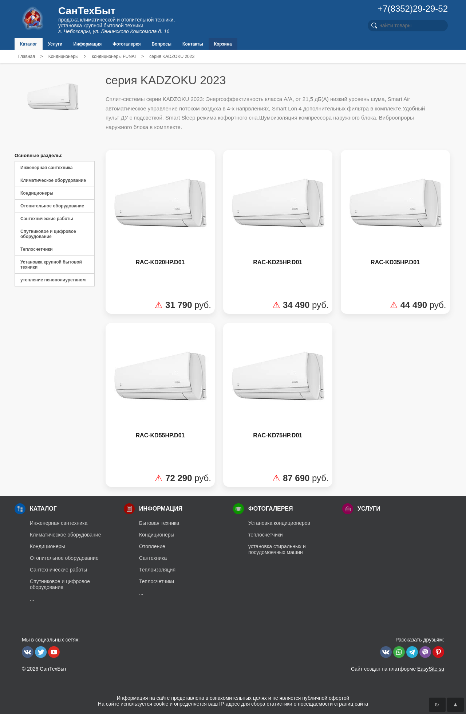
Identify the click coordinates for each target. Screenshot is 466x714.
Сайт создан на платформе (397, 669)
